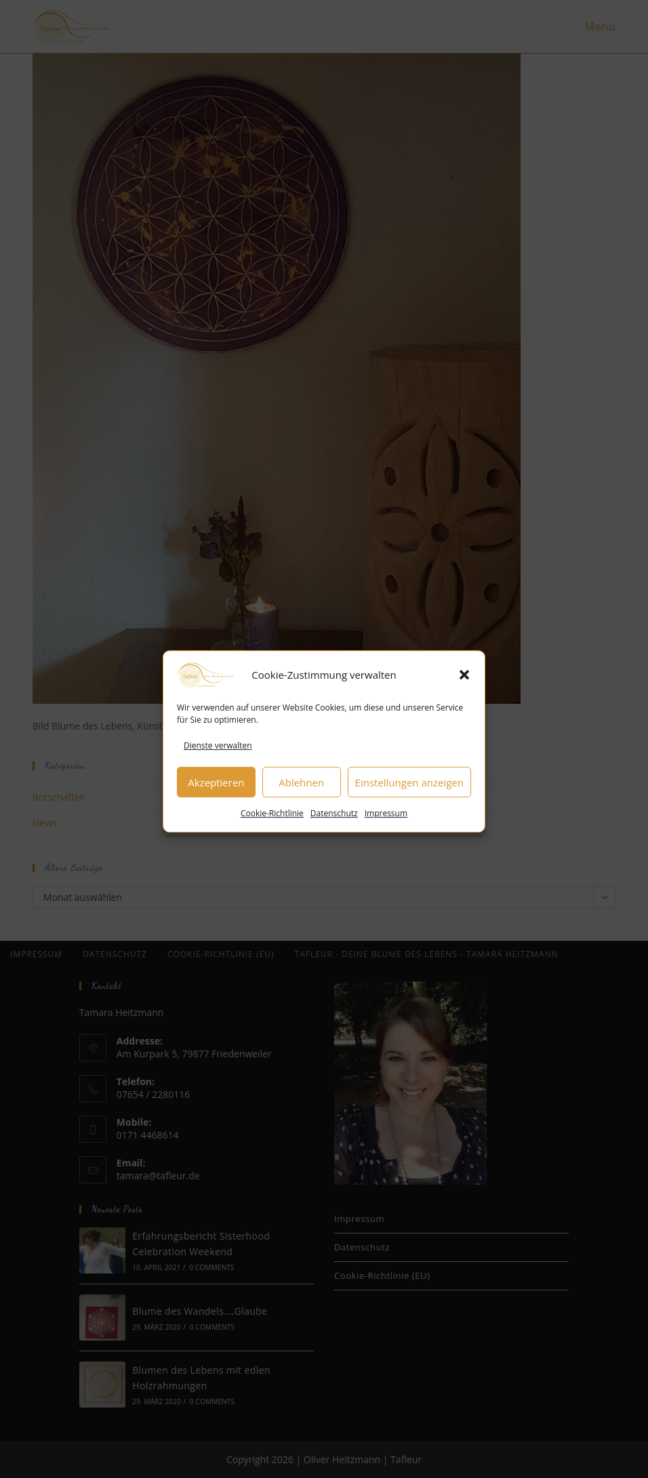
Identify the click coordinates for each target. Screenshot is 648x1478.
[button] (464, 689)
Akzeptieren (216, 796)
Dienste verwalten (218, 760)
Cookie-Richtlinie (272, 828)
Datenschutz (334, 828)
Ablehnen (301, 796)
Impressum (386, 828)
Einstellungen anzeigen (409, 796)
